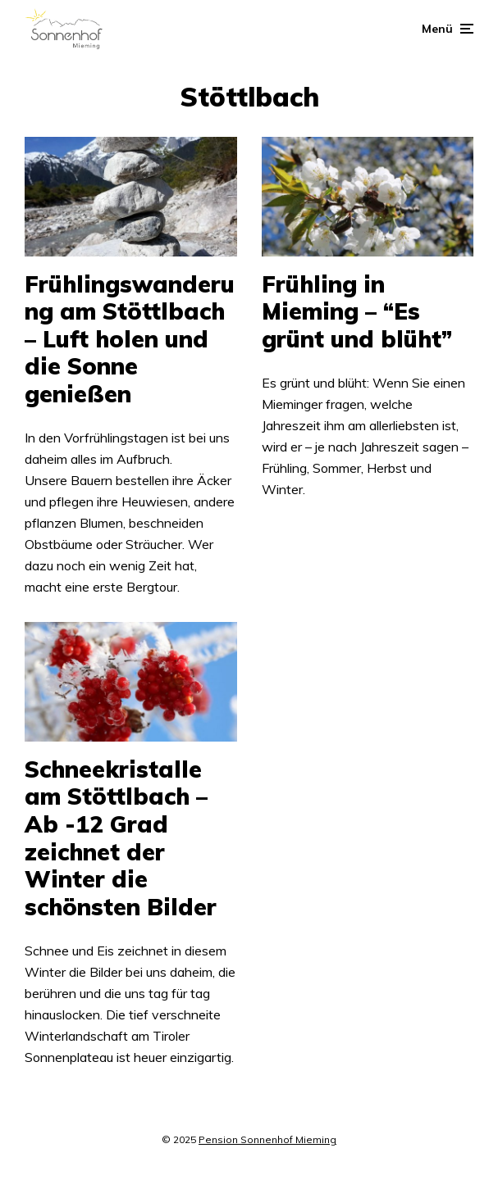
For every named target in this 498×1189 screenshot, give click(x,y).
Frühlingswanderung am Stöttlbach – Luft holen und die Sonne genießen (130, 339)
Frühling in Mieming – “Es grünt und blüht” (357, 311)
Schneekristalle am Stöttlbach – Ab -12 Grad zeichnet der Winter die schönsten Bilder (121, 838)
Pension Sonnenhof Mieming (267, 1139)
